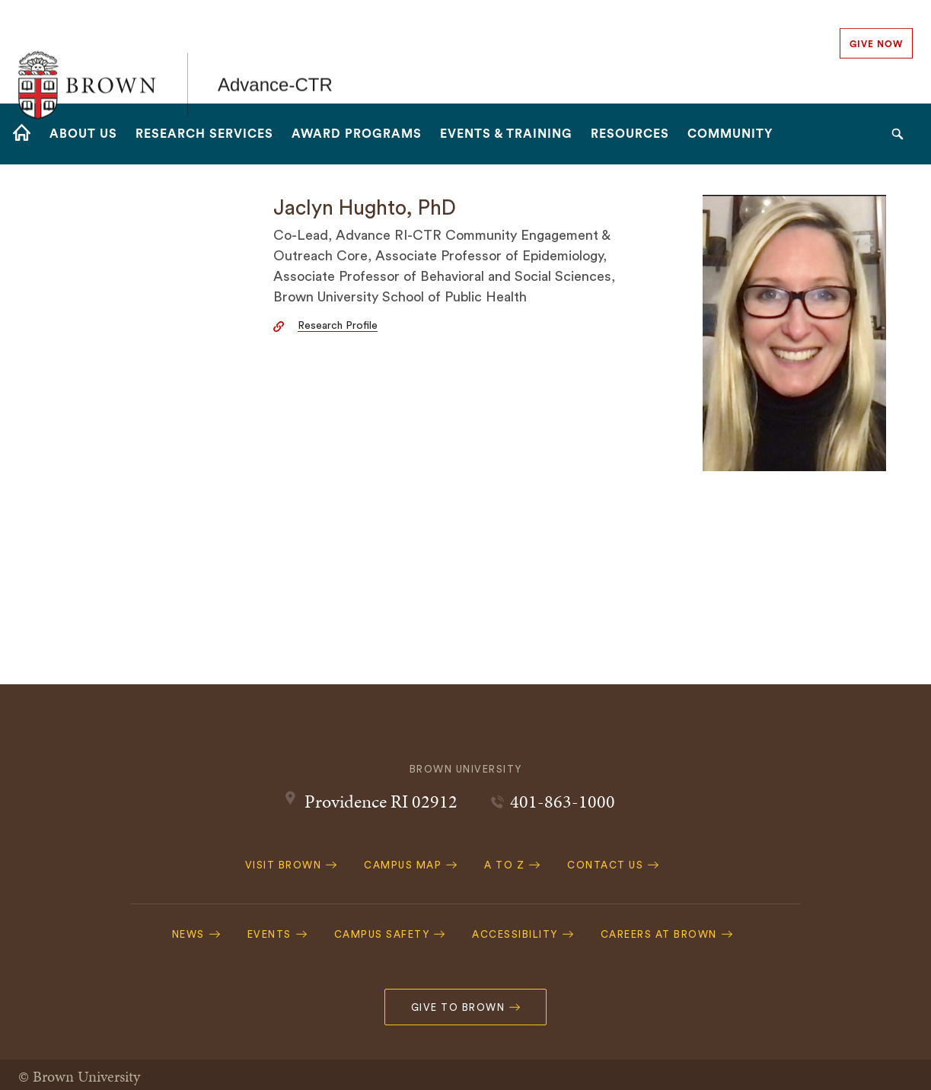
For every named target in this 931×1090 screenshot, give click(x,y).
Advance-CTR (275, 51)
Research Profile (338, 325)
